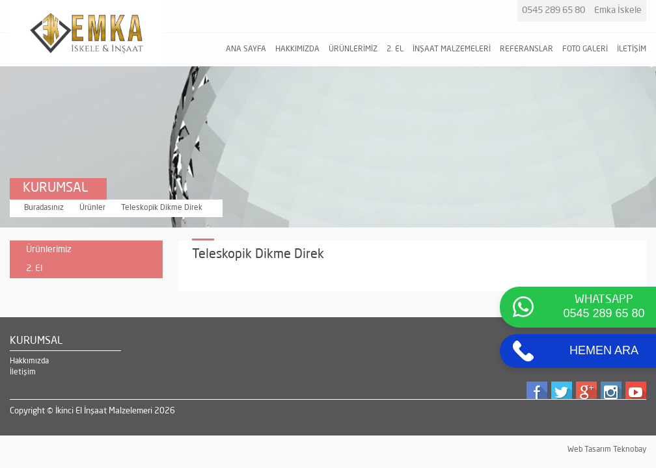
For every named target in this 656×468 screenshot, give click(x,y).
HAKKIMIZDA (297, 49)
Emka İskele (618, 10)
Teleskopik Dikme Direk (161, 208)
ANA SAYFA (246, 49)
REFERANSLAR (526, 49)
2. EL (395, 49)
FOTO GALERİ (585, 49)
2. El (91, 270)
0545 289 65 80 (553, 10)
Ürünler (92, 208)
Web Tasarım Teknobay (606, 450)
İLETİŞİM (631, 49)
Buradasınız (44, 208)
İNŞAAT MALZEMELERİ (452, 49)
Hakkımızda (29, 361)
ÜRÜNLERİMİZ (353, 49)
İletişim (23, 372)
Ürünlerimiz (49, 249)
